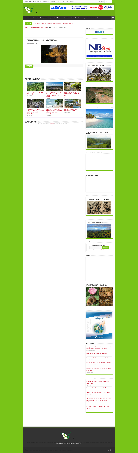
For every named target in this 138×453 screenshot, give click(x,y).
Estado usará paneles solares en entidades (97, 387)
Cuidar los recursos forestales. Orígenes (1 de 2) (35, 93)
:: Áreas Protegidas (41, 17)
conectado (51, 123)
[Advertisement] (54, 33)
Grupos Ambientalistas (54, 17)
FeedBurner (104, 250)
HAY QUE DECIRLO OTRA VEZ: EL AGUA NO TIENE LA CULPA (72, 94)
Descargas (65, 1)
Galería (59, 1)
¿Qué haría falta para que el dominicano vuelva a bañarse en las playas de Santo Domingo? (54, 111)
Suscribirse (53, 1)
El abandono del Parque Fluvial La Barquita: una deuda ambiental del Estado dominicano (35, 111)
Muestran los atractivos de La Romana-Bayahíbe (98, 357)
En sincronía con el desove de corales (38, 27)
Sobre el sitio (46, 1)
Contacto (72, 1)
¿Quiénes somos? (29, 17)
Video (98, 17)
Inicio (26, 27)
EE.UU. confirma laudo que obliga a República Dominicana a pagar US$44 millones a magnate (53, 23)
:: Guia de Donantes (75, 17)
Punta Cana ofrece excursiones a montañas (97, 353)
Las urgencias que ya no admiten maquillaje (71, 110)
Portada (39, 1)
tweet (34, 66)
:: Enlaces (65, 17)
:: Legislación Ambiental (88, 17)
